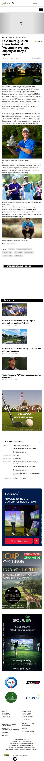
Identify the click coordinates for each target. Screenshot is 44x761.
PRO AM (16, 455)
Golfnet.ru (6, 714)
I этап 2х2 (17, 459)
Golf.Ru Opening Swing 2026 (24, 445)
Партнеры (5, 735)
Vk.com (24, 728)
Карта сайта (26, 714)
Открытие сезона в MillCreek (24, 449)
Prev (5, 23)
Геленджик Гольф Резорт (41, 266)
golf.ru (6, 755)
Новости (11, 37)
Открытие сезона (20, 452)
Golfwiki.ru (6, 717)
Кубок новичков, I (20, 478)
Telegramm (26, 725)
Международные (21, 37)
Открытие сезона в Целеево (24, 467)
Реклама (5, 732)
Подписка (26, 719)
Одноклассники (28, 731)
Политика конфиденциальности (9, 729)
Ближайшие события (39, 442)
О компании (26, 711)
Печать (39, 41)
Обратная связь (28, 717)
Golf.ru (5, 711)
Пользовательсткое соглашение (9, 725)
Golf (6, 3)
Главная (5, 37)
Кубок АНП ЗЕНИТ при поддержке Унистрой (26, 474)
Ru (13, 3)
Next (38, 23)
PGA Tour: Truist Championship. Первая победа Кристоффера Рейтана (18, 322)
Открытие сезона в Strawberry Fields (25, 462)
